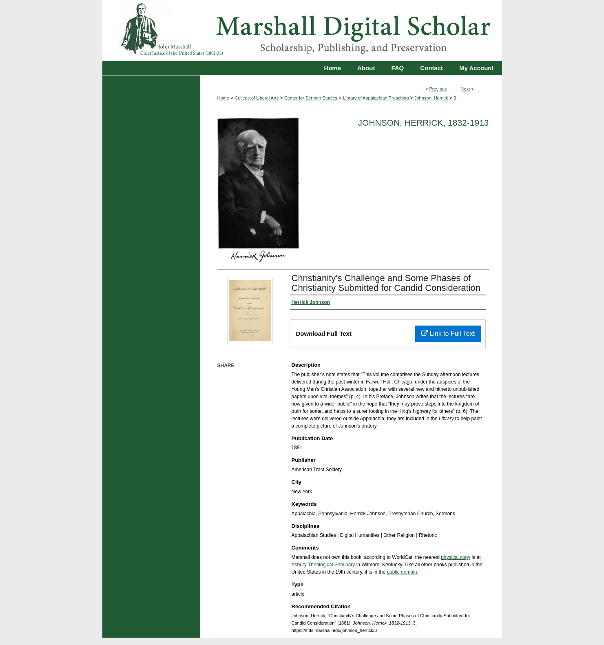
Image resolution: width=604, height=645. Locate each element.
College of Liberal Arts (257, 97)
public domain (402, 572)
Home (223, 97)
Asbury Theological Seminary (323, 564)
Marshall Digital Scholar (302, 30)
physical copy (455, 557)
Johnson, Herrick (431, 97)
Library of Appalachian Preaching (376, 97)
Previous (438, 88)
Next (465, 88)
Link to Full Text (448, 333)
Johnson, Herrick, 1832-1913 (423, 122)
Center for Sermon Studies (310, 97)
